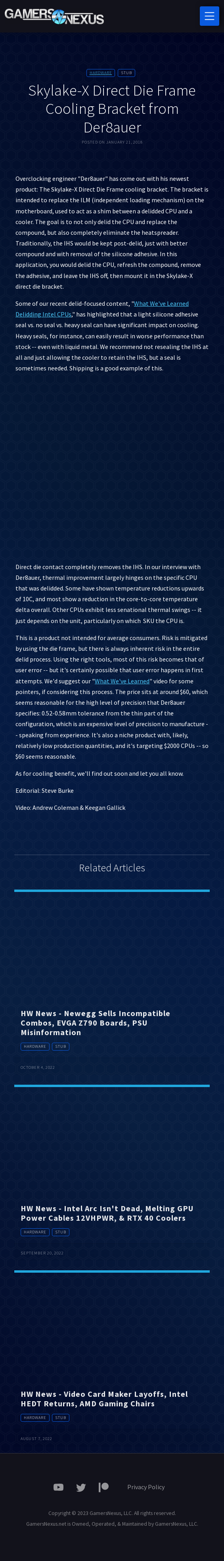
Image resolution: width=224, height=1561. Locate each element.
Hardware (101, 72)
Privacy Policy (146, 1487)
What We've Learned (122, 681)
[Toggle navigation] (209, 16)
